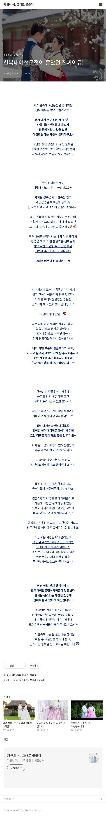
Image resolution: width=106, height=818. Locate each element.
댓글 (6, 739)
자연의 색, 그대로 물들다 (19, 4)
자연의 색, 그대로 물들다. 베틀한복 (25, 760)
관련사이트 (9, 799)
